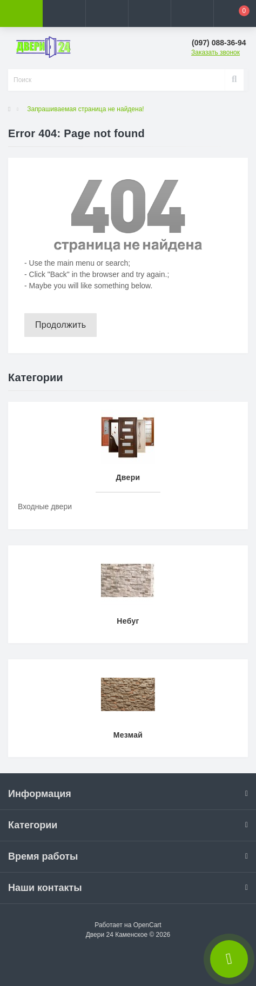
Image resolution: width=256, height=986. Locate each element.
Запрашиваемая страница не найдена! (85, 109)
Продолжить (60, 324)
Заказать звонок (215, 52)
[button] (106, 13)
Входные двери (45, 506)
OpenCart (147, 925)
